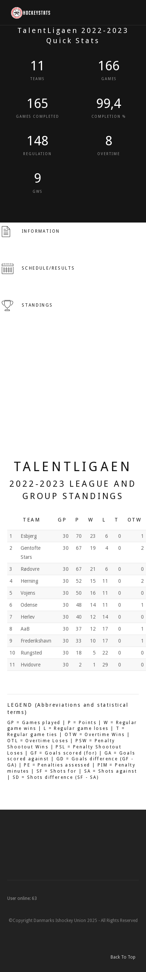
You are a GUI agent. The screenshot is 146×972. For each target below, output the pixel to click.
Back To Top (125, 957)
